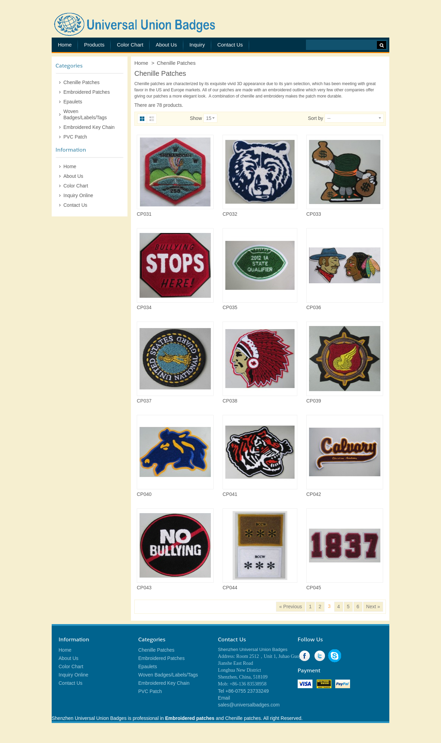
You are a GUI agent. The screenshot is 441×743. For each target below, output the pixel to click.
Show (196, 118)
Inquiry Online (78, 195)
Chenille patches (149, 83)
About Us (166, 45)
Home (65, 45)
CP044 (230, 587)
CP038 (230, 401)
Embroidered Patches (86, 92)
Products (94, 45)
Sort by (315, 118)
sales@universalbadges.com (249, 705)
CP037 (144, 401)
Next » (373, 606)
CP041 (230, 494)
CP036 (313, 307)
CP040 (144, 494)
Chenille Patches (81, 82)
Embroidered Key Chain (89, 127)
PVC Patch (75, 137)
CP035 (230, 307)
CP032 (230, 214)
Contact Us (230, 45)
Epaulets (72, 101)
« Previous (290, 606)
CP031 (144, 214)
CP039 (313, 401)
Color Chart (130, 45)
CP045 (313, 587)
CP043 (144, 587)
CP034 (144, 307)
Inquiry (197, 45)
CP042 (313, 494)
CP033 (313, 214)
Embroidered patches (189, 718)
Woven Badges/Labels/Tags (85, 114)
